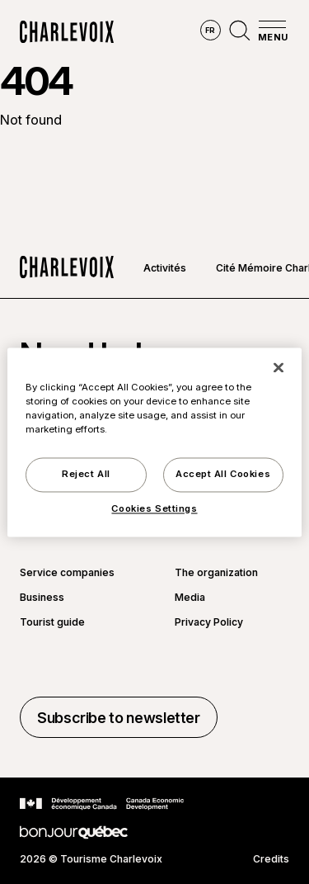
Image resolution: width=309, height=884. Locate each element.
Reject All (86, 474)
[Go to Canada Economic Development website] (102, 804)
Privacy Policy (209, 622)
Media (190, 598)
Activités (164, 268)
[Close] (278, 367)
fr (210, 30)
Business (42, 598)
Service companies (67, 573)
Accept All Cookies (223, 474)
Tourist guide (52, 622)
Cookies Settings (154, 508)
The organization (216, 573)
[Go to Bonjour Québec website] (74, 832)
